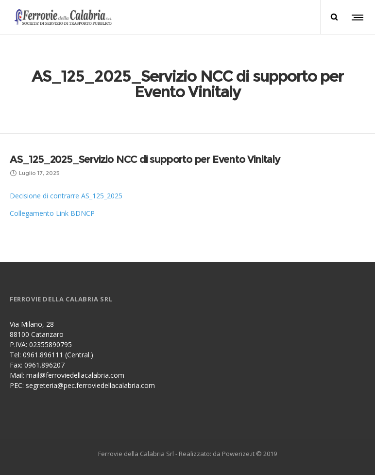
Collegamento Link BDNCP (52, 213)
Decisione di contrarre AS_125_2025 (66, 195)
